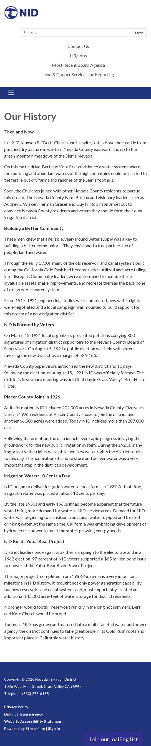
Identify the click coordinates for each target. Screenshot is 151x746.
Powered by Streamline (24, 728)
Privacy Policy (16, 707)
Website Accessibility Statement (33, 721)
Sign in (54, 728)
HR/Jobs (78, 55)
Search (137, 33)
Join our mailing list (113, 739)
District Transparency (23, 714)
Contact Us (78, 46)
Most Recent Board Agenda (78, 65)
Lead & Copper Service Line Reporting (78, 74)
